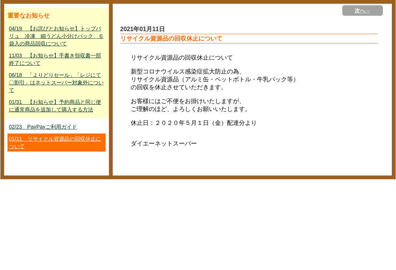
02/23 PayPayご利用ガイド (43, 127)
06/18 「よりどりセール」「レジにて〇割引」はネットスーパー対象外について (56, 82)
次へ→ (362, 11)
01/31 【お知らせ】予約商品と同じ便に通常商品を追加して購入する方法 (55, 105)
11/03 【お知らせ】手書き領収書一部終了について (55, 59)
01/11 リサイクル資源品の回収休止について (55, 142)
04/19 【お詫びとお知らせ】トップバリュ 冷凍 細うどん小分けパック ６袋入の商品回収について (56, 36)
